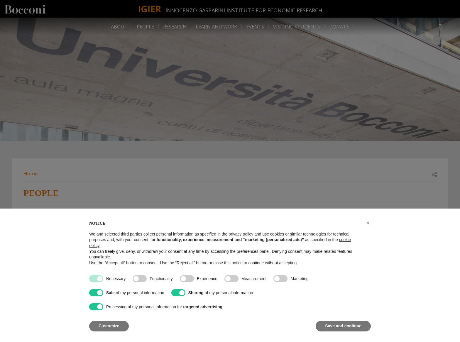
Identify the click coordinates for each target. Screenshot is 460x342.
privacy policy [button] (241, 234)
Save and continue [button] (343, 326)
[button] (368, 222)
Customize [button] (109, 326)
